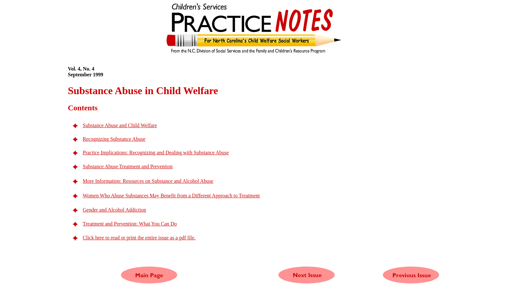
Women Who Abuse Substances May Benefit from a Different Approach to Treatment (171, 195)
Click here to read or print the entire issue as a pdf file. (139, 237)
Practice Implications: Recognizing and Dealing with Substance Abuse (156, 152)
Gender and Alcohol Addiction (114, 210)
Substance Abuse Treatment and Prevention (128, 166)
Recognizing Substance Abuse (114, 139)
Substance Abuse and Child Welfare (120, 125)
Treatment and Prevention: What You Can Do (130, 223)
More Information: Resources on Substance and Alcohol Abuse (148, 181)
